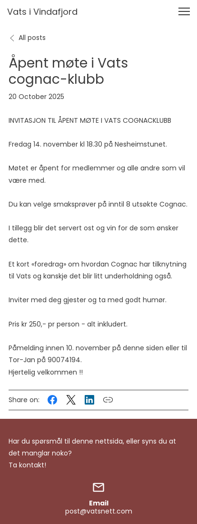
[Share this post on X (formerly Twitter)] (71, 399)
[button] (184, 11)
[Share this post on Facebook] (52, 399)
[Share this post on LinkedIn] (89, 399)
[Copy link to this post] (108, 399)
